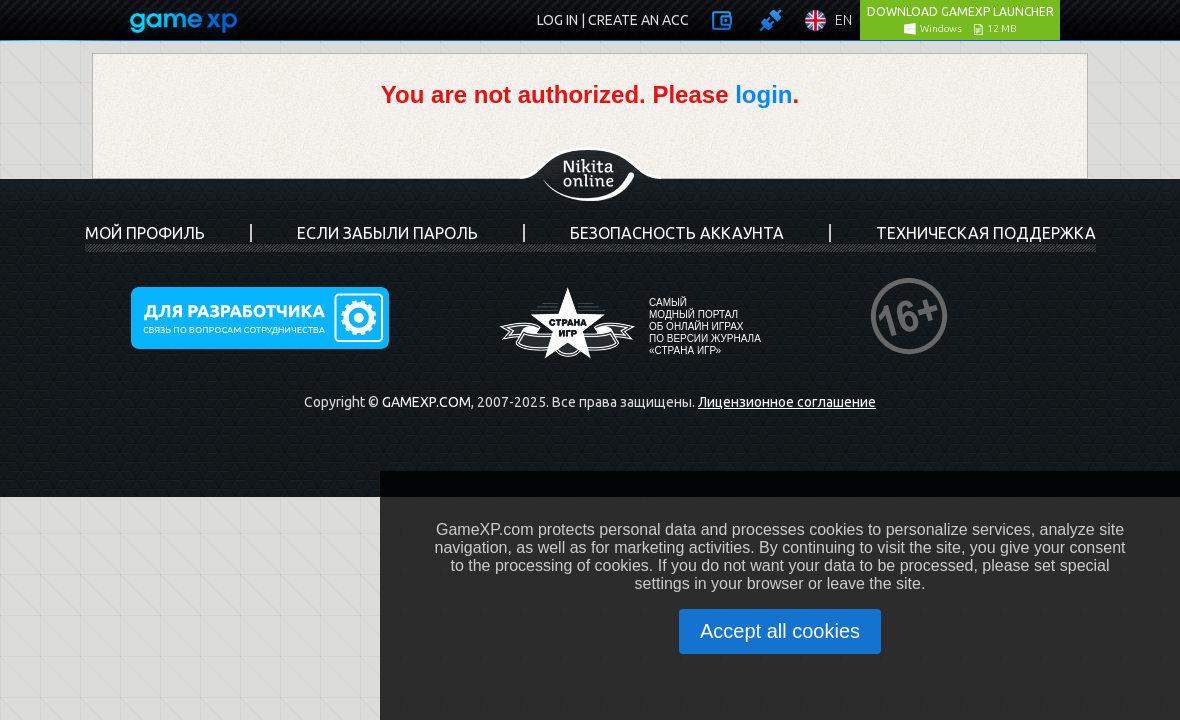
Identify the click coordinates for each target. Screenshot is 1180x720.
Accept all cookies (780, 631)
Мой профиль (145, 233)
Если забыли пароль (387, 233)
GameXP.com (426, 402)
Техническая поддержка (986, 233)
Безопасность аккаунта (677, 233)
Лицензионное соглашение (787, 402)
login (763, 94)
